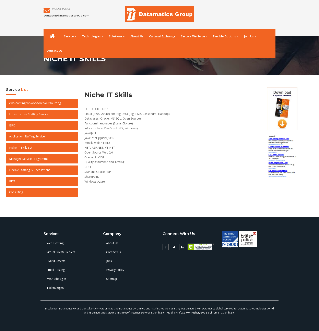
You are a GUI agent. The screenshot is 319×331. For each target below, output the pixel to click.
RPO (12, 181)
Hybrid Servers (56, 261)
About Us (136, 36)
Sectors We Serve (194, 36)
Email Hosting (56, 270)
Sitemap (111, 279)
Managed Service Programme (28, 159)
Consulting (16, 192)
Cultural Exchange (162, 36)
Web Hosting (55, 243)
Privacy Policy (115, 270)
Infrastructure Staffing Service (28, 114)
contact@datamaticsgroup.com (66, 15)
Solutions (117, 36)
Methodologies (57, 279)
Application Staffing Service (27, 136)
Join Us (250, 36)
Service (70, 36)
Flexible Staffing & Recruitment (29, 170)
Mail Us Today (61, 8)
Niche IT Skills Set (20, 147)
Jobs (109, 261)
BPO (12, 125)
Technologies (92, 36)
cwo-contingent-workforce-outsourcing (35, 103)
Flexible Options (225, 36)
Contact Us (54, 50)
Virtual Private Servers (61, 252)
